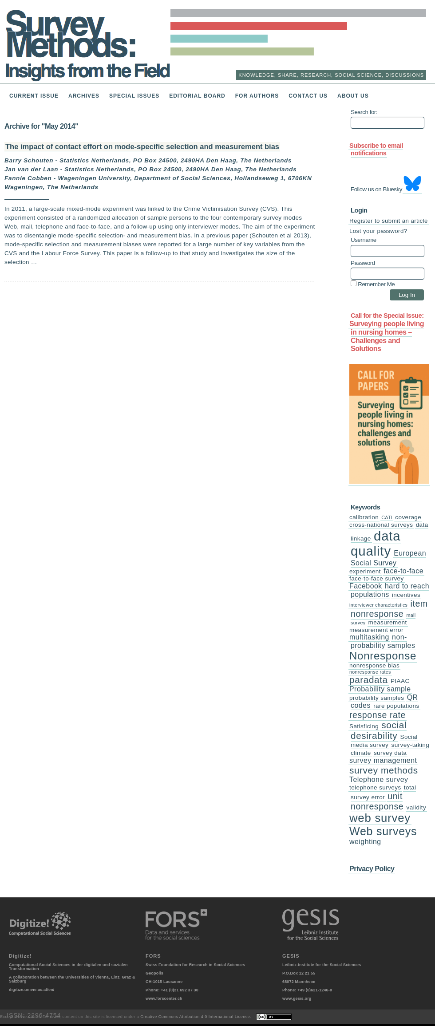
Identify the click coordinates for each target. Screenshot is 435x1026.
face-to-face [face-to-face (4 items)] (403, 571)
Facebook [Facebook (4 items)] (365, 586)
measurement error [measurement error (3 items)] (376, 630)
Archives (83, 96)
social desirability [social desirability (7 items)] (379, 730)
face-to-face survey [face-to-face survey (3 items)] (376, 578)
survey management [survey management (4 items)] (383, 760)
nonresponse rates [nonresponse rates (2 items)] (370, 672)
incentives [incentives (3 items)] (406, 595)
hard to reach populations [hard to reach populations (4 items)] (390, 590)
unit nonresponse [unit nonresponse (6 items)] (377, 801)
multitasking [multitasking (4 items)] (369, 637)
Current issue (34, 96)
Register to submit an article (388, 220)
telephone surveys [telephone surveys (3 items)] (375, 787)
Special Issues (134, 96)
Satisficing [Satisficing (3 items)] (364, 726)
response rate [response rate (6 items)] (377, 715)
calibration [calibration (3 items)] (364, 517)
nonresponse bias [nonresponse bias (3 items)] (374, 665)
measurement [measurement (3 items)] (387, 622)
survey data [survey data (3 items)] (390, 753)
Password (363, 263)
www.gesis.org (297, 998)
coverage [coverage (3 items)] (408, 517)
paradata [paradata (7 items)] (368, 680)
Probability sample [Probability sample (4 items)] (380, 689)
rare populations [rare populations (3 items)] (396, 705)
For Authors (257, 96)
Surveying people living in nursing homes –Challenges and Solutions (386, 336)
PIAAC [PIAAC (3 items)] (400, 681)
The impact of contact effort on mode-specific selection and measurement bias (142, 146)
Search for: (364, 112)
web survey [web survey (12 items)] (380, 818)
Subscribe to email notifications (376, 149)
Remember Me (373, 283)
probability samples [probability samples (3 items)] (376, 698)
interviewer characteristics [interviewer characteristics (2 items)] (378, 605)
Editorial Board (197, 96)
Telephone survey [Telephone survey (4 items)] (378, 779)
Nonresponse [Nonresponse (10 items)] (382, 656)
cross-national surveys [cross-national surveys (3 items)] (381, 524)
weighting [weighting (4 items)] (365, 841)
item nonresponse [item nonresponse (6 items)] (389, 609)
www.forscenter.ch (164, 998)
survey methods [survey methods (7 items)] (383, 770)
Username (363, 240)
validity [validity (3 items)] (417, 807)
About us (353, 96)
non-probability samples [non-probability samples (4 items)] (383, 641)
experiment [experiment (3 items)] (365, 571)
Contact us (308, 96)
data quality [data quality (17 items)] (376, 543)
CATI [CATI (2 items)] (386, 517)
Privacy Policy (371, 868)
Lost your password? (378, 231)
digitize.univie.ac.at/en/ (32, 989)
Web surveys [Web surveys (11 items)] (383, 831)
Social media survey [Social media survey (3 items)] (384, 741)
